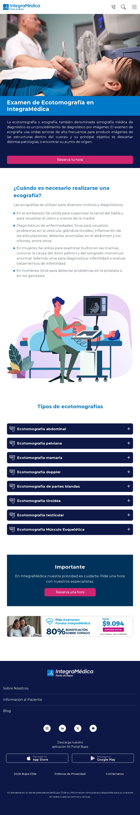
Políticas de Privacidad (70, 773)
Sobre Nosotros (15, 688)
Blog (7, 711)
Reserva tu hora (70, 160)
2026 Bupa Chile (25, 773)
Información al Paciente (22, 700)
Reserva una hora (70, 592)
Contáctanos (115, 773)
